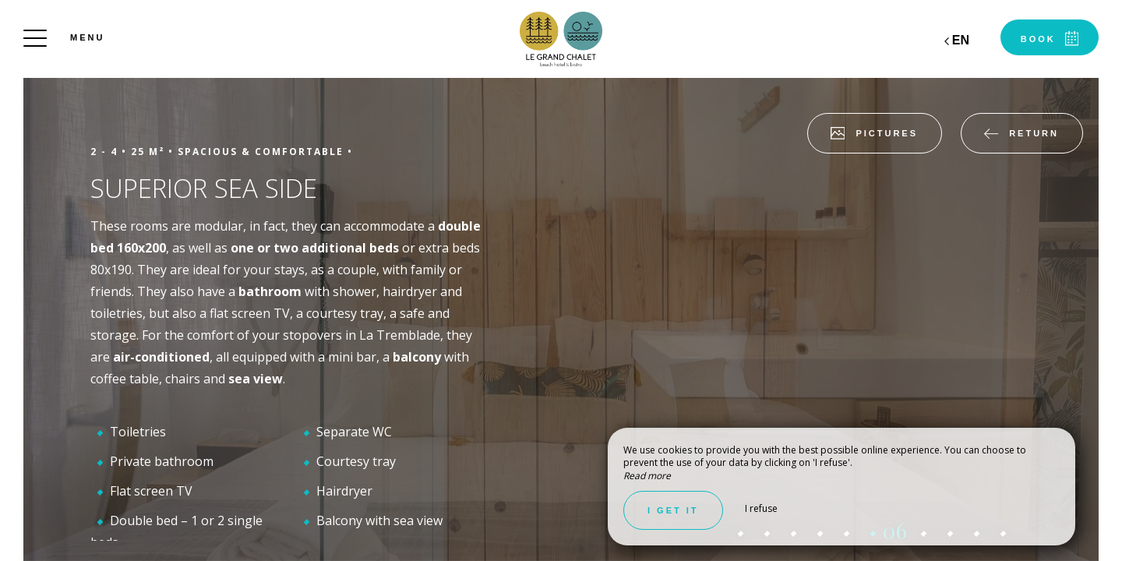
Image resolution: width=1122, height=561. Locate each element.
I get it (673, 510)
